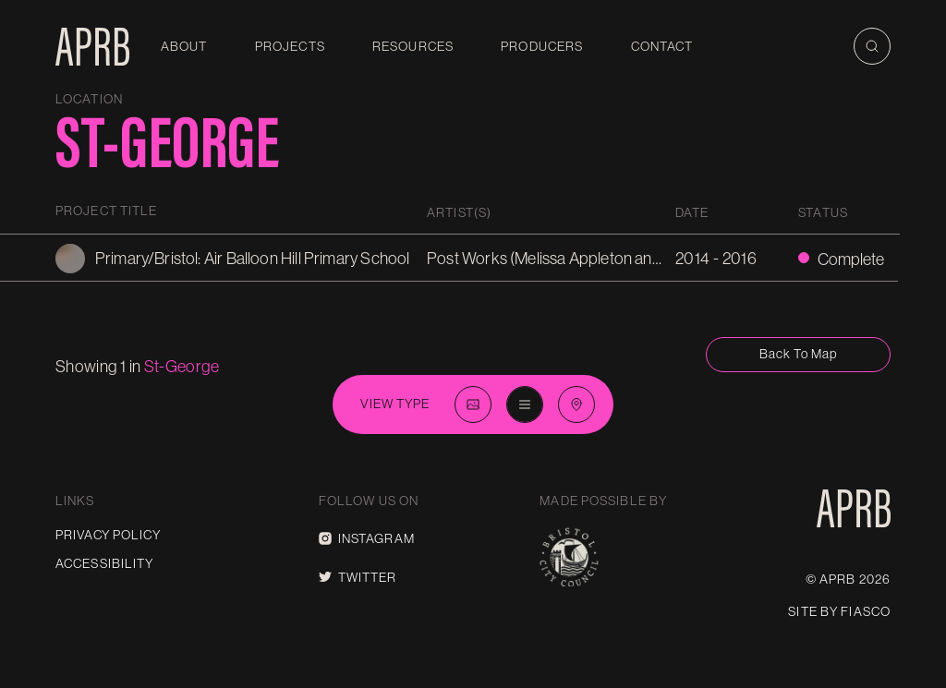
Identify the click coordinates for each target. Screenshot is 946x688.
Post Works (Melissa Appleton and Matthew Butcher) (607, 258)
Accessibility (104, 563)
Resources (413, 46)
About (184, 46)
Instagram (367, 538)
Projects (290, 46)
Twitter (358, 577)
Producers (542, 46)
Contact (662, 46)
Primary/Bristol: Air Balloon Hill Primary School (252, 258)
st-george (181, 366)
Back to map (798, 353)
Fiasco (866, 611)
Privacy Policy (108, 534)
